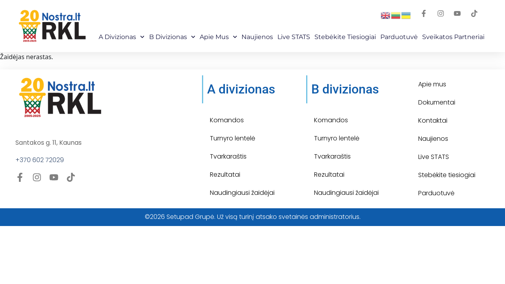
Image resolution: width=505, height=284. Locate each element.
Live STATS (293, 37)
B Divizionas (172, 37)
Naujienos (257, 37)
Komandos (227, 120)
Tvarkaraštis (228, 156)
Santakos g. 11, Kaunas (48, 142)
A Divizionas (121, 37)
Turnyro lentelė (232, 138)
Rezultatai (225, 174)
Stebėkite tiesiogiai (446, 174)
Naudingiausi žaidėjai (242, 192)
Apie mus (218, 37)
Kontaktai (432, 120)
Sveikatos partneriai (453, 37)
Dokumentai (436, 102)
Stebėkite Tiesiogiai (345, 37)
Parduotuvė (399, 37)
